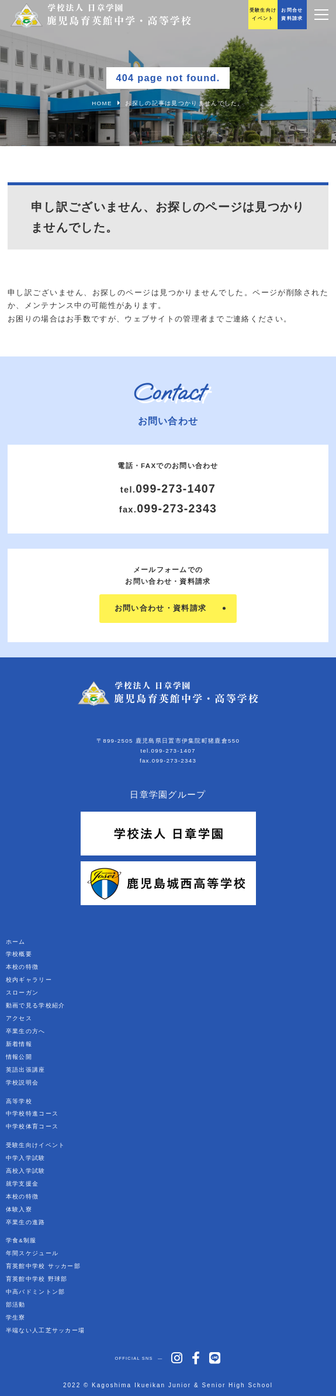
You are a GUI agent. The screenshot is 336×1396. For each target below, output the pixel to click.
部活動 (16, 1304)
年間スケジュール (32, 1253)
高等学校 (19, 1101)
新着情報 (19, 1044)
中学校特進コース (32, 1113)
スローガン (22, 992)
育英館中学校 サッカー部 (43, 1266)
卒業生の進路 (26, 1222)
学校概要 (19, 954)
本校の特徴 (22, 967)
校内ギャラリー (29, 979)
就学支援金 (22, 1183)
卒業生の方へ (26, 1031)
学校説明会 (22, 1082)
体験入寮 (19, 1209)
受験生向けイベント (35, 1145)
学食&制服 (21, 1240)
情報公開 (19, 1057)
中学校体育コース (32, 1126)
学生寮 (16, 1317)
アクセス (19, 1018)
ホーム (16, 941)
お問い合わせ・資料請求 (160, 608)
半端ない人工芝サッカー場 (45, 1330)
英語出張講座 (26, 1069)
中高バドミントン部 (35, 1291)
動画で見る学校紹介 (35, 1005)
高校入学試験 (26, 1171)
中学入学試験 (26, 1158)
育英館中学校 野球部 (37, 1279)
